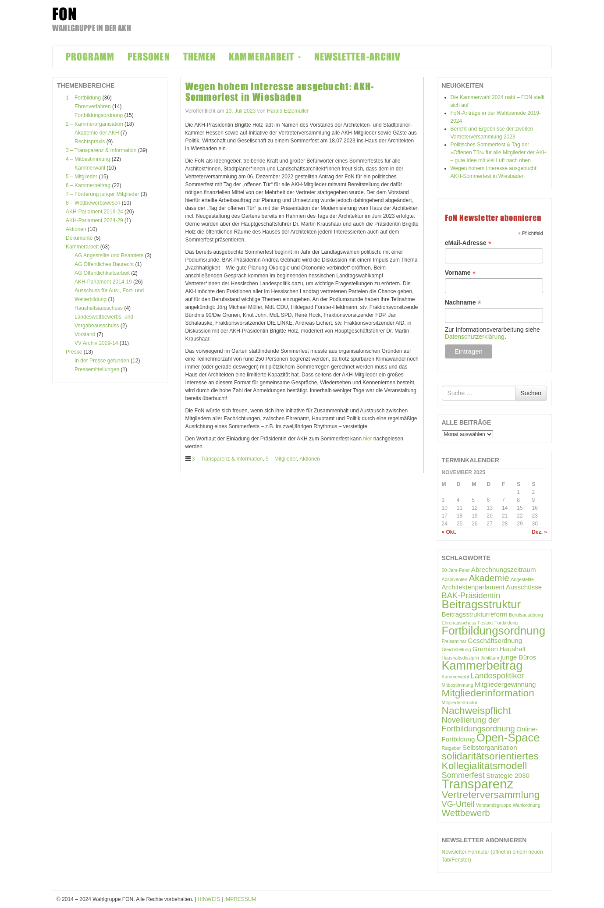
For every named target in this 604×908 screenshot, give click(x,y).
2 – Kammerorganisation (94, 124)
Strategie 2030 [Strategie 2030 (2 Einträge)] (507, 775)
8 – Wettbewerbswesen (93, 203)
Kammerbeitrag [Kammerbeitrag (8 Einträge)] (482, 665)
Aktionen (76, 229)
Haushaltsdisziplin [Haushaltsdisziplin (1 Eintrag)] (460, 657)
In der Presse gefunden (102, 361)
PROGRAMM (90, 57)
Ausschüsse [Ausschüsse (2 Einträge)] (524, 587)
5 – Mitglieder (81, 177)
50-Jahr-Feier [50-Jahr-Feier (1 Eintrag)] (456, 570)
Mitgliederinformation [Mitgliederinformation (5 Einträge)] (488, 693)
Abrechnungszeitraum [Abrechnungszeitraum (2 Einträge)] (503, 569)
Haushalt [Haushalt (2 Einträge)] (512, 649)
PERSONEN (149, 57)
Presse (74, 352)
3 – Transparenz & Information (101, 150)
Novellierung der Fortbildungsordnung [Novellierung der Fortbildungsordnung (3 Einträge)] (478, 724)
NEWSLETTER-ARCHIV (357, 57)
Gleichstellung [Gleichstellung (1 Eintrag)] (456, 649)
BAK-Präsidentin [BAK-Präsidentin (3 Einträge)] (471, 595)
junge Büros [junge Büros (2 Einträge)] (518, 657)
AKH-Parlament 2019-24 (94, 212)
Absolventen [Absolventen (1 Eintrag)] (455, 579)
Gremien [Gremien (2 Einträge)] (485, 649)
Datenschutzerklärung (475, 336)
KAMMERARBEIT (265, 57)
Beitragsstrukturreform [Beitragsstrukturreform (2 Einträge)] (475, 614)
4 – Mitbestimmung (88, 159)
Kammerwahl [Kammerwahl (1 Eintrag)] (455, 676)
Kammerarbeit (82, 247)
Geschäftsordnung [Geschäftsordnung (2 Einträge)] (495, 640)
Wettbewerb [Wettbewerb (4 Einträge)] (466, 813)
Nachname (463, 302)
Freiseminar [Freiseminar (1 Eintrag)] (454, 641)
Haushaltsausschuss (99, 308)
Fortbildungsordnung (99, 115)
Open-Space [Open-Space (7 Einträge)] (508, 737)
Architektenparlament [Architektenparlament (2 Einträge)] (473, 587)
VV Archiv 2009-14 (96, 343)
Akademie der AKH (97, 133)
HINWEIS (209, 899)
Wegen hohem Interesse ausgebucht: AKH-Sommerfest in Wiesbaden (279, 92)
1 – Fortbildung (83, 98)
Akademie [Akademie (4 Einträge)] (489, 578)
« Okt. (449, 532)
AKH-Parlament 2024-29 (94, 220)
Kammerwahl (90, 168)
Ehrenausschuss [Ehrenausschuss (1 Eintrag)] (459, 622)
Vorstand (85, 334)
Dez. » (539, 532)
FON (64, 14)
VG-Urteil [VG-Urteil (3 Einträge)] (458, 804)
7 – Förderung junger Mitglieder (102, 194)
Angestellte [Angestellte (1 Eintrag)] (522, 579)
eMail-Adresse (468, 243)
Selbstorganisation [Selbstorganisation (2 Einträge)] (489, 747)
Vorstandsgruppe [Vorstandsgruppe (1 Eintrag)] (494, 805)
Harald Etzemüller (288, 111)
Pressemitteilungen (97, 369)
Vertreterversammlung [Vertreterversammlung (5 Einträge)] (491, 794)
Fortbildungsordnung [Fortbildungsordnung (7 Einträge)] (494, 630)
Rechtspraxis (90, 141)
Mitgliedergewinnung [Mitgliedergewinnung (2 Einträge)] (505, 684)
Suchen (531, 393)
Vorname (460, 273)
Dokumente (79, 238)
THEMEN (199, 57)
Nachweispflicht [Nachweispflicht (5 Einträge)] (476, 710)
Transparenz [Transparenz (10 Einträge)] (478, 784)
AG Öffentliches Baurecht (104, 264)
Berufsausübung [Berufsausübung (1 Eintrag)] (526, 614)
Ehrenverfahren (93, 106)
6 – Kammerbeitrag (88, 185)
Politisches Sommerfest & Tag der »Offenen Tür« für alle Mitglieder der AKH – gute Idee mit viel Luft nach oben (499, 152)
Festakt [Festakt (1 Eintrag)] (485, 622)
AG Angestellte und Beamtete (109, 255)
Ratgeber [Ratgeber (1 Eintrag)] (451, 748)
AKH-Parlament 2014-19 (103, 282)
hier (367, 439)
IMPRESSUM (240, 899)
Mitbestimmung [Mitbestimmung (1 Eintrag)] (457, 685)
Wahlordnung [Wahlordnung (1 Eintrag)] (526, 805)
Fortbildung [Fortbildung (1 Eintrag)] (506, 622)
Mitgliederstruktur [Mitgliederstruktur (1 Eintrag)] (460, 702)
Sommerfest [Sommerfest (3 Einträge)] (463, 775)
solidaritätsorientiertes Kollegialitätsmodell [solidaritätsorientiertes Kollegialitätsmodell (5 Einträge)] (490, 760)
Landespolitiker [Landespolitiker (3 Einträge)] (497, 675)
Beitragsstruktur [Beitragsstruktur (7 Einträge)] (481, 604)
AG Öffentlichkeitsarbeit (102, 273)
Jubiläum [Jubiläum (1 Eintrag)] (489, 657)
